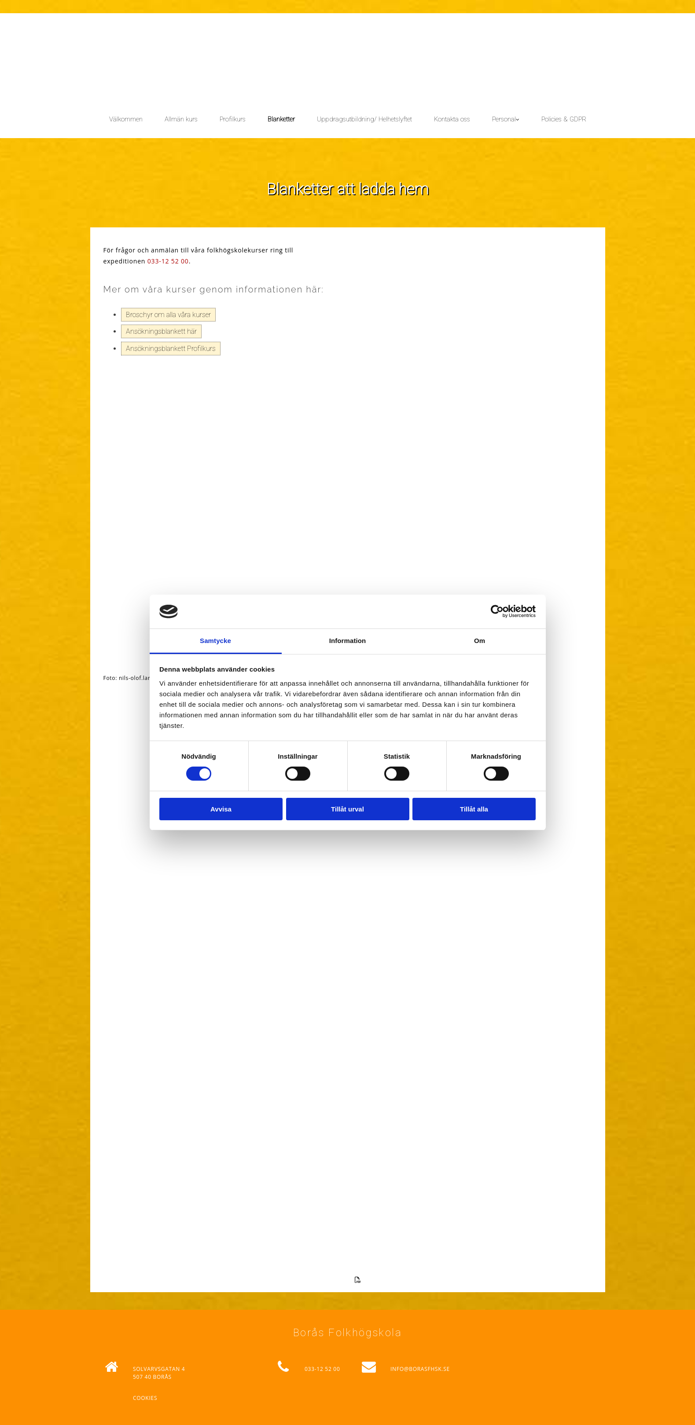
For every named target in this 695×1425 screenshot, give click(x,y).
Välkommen (126, 119)
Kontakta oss (452, 119)
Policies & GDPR (563, 119)
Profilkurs (233, 119)
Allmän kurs (181, 119)
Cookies (145, 1398)
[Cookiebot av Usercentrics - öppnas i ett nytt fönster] (497, 611)
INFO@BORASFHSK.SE (420, 1369)
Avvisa (221, 809)
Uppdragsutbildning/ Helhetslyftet (364, 119)
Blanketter (281, 119)
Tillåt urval (347, 809)
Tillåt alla (474, 809)
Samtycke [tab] (215, 640)
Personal (504, 119)
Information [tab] (347, 640)
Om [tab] (479, 640)
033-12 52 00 (168, 261)
